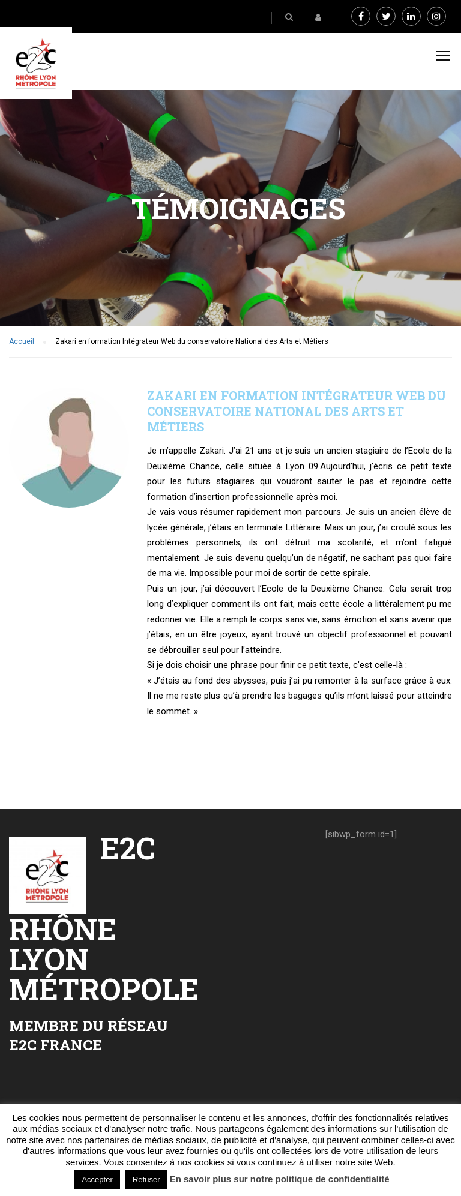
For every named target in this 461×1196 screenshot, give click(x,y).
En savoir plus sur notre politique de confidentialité (280, 1179)
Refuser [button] (146, 1179)
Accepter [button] (97, 1179)
